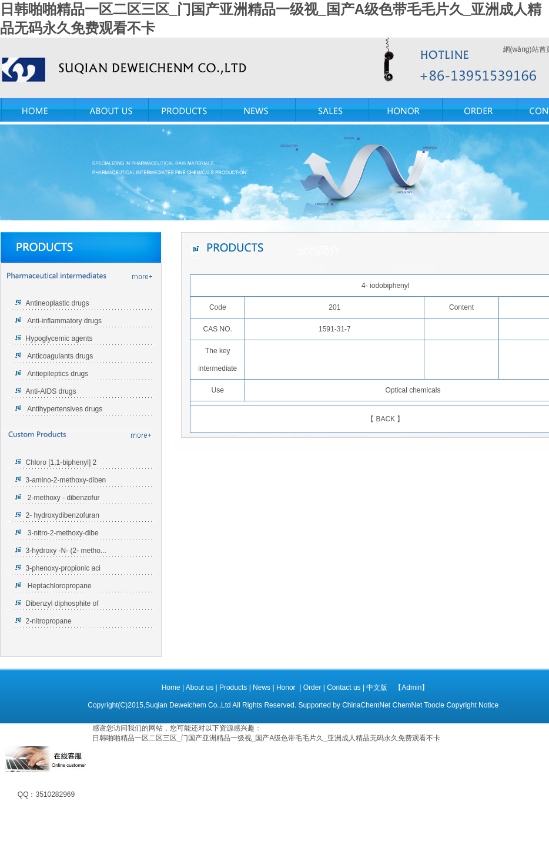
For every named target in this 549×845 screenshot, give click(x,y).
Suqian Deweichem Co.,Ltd (187, 705)
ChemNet (408, 705)
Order (313, 687)
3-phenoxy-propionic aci (63, 568)
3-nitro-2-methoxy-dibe (62, 533)
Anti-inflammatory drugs (64, 321)
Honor (286, 687)
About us (201, 687)
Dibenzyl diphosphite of (62, 603)
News (262, 687)
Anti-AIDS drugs (51, 391)
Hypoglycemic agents (59, 338)
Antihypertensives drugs (64, 409)
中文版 (376, 687)
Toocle (434, 705)
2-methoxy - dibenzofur (63, 498)
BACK (385, 419)
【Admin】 (411, 687)
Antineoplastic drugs (57, 303)
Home (171, 687)
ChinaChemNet (366, 705)
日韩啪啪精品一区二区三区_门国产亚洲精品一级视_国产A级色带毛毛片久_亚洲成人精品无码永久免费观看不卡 (266, 738)
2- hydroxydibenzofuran (62, 515)
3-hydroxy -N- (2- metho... (66, 550)
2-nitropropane (49, 621)
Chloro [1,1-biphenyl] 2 (61, 462)
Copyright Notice (472, 705)
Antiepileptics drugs (57, 374)
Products (234, 687)
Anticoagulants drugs (59, 356)
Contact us (345, 687)
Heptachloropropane (59, 586)
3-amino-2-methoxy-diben (66, 480)
